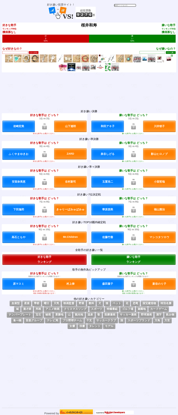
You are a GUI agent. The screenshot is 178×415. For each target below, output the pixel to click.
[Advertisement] (116, 13)
